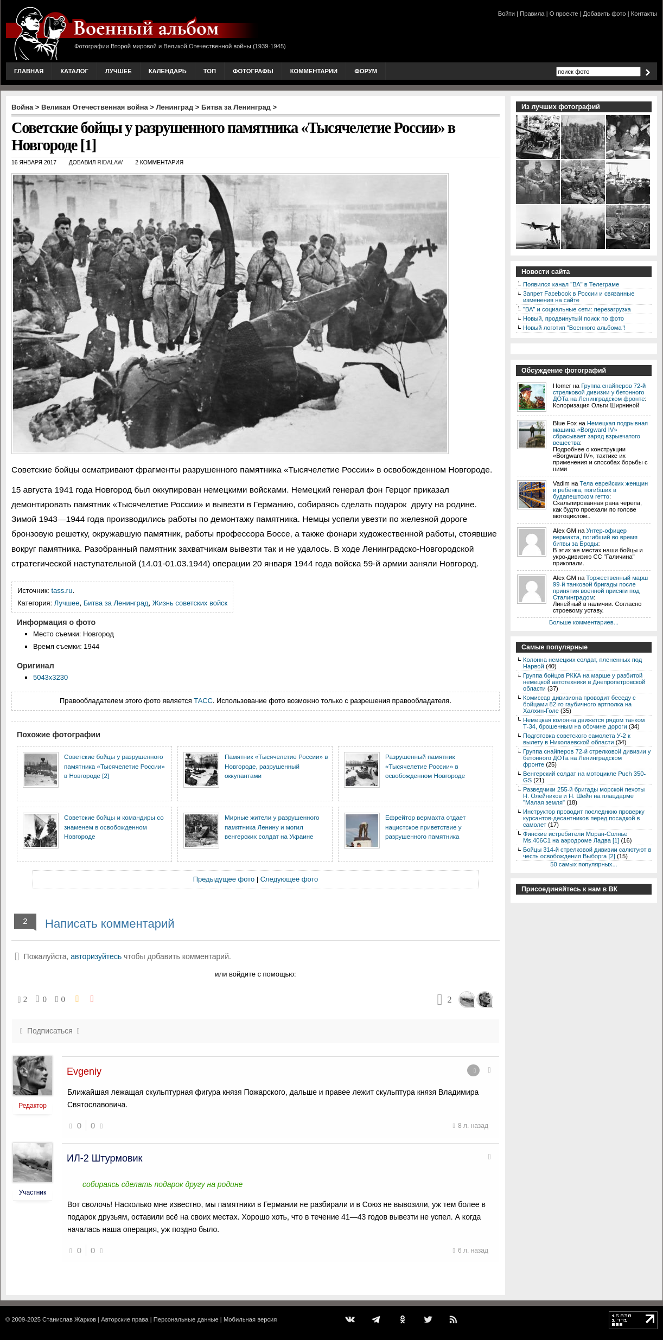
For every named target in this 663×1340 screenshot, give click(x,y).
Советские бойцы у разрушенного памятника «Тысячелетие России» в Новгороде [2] (114, 766)
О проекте (564, 13)
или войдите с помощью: (255, 974)
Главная (28, 71)
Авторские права (124, 1319)
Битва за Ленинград (236, 107)
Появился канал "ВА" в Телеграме (571, 284)
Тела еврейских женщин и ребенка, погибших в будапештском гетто (600, 490)
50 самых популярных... (583, 864)
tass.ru (62, 590)
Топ (209, 71)
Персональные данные (186, 1319)
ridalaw (110, 162)
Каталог (74, 71)
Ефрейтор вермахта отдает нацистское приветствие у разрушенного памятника (425, 827)
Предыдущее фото (223, 879)
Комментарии (313, 71)
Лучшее (118, 71)
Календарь (168, 71)
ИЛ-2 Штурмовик (104, 1158)
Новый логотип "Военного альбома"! (574, 327)
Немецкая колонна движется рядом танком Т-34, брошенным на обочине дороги (584, 723)
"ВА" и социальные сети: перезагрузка (577, 309)
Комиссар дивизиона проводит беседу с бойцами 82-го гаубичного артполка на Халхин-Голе (579, 704)
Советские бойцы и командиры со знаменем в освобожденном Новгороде (114, 827)
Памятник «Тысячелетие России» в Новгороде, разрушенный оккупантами (276, 766)
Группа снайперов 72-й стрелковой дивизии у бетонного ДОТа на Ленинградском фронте (599, 392)
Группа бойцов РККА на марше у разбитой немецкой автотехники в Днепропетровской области (584, 682)
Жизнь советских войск (190, 603)
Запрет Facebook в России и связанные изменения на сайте (578, 296)
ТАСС (203, 701)
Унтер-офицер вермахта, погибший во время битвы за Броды (595, 537)
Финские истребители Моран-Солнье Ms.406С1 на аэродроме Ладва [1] (575, 837)
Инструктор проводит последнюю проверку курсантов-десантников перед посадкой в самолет (584, 818)
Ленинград (175, 107)
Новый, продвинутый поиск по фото (573, 318)
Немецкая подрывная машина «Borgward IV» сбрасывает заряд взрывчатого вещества (600, 433)
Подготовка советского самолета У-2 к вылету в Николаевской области (576, 738)
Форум (365, 71)
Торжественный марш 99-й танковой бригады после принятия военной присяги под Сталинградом (600, 588)
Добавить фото (604, 13)
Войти (506, 13)
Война (22, 107)
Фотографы (253, 71)
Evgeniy (84, 1071)
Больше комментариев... (584, 622)
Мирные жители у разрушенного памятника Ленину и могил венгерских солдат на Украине (272, 827)
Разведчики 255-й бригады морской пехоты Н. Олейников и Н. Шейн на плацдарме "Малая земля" (584, 796)
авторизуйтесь (96, 956)
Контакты (644, 13)
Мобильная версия (250, 1319)
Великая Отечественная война (94, 107)
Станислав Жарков (69, 1319)
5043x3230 (50, 677)
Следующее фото (289, 879)
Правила (532, 13)
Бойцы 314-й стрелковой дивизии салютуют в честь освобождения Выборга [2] (587, 852)
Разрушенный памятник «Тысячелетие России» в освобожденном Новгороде (425, 766)
